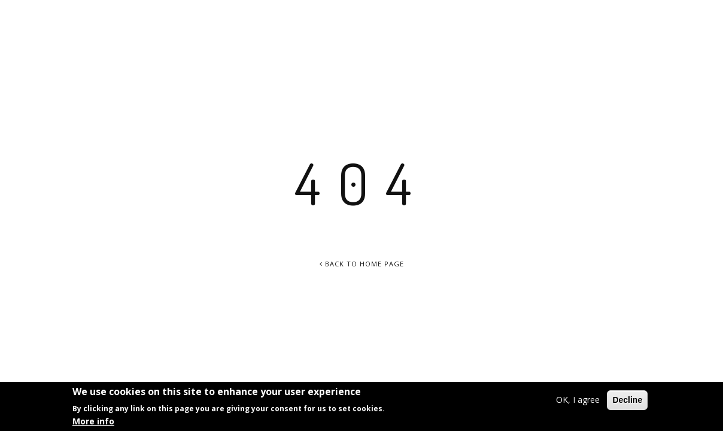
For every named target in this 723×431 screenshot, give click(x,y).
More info (93, 421)
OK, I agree (578, 400)
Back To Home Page (362, 263)
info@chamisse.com (657, 16)
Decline (627, 401)
